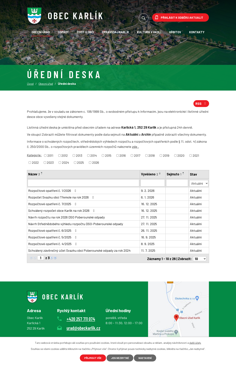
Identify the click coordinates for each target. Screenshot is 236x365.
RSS (201, 104)
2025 (80, 163)
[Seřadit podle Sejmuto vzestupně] (184, 173)
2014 (93, 156)
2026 (95, 163)
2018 (151, 156)
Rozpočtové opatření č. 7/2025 (53, 204)
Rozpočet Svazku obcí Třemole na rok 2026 (61, 197)
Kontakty (196, 32)
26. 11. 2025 (149, 231)
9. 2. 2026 (148, 191)
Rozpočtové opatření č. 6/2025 (53, 231)
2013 (79, 156)
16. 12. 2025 (149, 204)
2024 (65, 163)
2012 (64, 156)
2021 (196, 156)
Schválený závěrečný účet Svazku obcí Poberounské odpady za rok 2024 (79, 251)
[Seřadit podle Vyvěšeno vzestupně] (160, 173)
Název (34, 175)
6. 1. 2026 (147, 197)
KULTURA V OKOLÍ (149, 32)
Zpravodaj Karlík (115, 32)
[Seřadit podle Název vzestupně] (42, 173)
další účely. (195, 342)
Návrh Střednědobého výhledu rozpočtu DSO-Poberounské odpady (75, 224)
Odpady (63, 32)
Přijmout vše (91, 357)
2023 (50, 163)
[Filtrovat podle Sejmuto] (177, 183)
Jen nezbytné (120, 357)
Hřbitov (175, 32)
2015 (108, 156)
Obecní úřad (41, 32)
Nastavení (147, 357)
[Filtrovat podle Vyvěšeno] (153, 183)
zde (135, 147)
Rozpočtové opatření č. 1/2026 (53, 191)
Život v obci (85, 32)
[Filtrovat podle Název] (83, 183)
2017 (137, 156)
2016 (122, 156)
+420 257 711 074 (81, 318)
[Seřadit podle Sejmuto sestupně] (184, 174)
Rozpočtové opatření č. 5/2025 (53, 237)
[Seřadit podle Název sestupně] (42, 174)
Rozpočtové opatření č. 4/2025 (53, 244)
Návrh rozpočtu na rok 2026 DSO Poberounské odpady (66, 217)
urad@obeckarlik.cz (83, 327)
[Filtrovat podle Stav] (199, 183)
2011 (50, 156)
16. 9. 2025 (148, 237)
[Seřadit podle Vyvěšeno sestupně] (160, 174)
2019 (166, 156)
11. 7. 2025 (148, 251)
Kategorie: (34, 156)
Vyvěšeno (149, 175)
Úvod (30, 83)
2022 (35, 163)
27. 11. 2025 (149, 217)
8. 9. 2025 (148, 244)
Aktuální (196, 191)
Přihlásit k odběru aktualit (182, 17)
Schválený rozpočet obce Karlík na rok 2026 (62, 211)
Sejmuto (174, 175)
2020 (180, 156)
